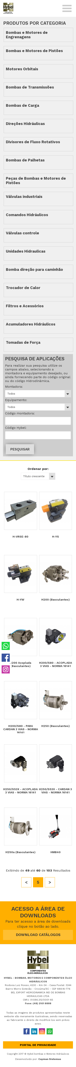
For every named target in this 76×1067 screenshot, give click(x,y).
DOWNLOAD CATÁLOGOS (38, 935)
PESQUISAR (20, 449)
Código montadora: (20, 413)
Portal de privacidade (38, 1045)
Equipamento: (16, 400)
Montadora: (14, 386)
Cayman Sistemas (49, 1059)
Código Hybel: (15, 428)
